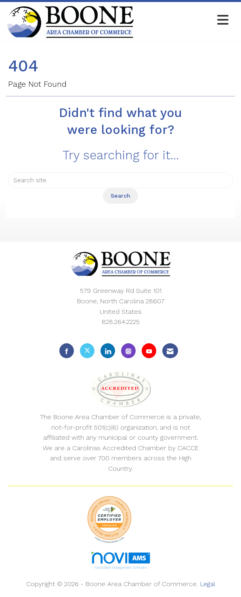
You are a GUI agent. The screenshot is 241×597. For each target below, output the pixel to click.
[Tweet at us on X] (87, 350)
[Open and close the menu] (183, 20)
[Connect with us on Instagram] (128, 350)
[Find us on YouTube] (149, 350)
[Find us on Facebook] (66, 350)
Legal (207, 584)
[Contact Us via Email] (170, 350)
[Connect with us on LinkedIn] (108, 350)
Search (120, 195)
